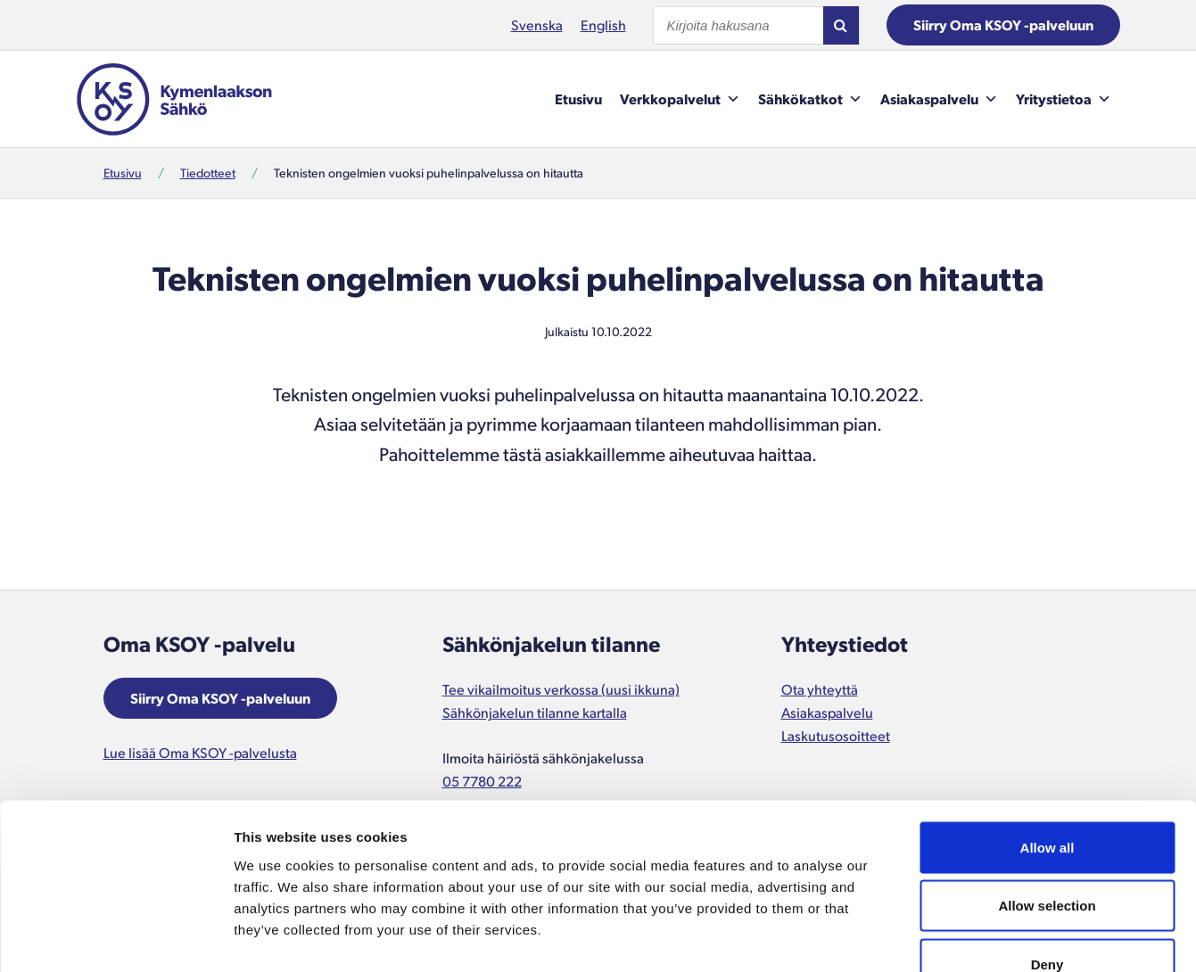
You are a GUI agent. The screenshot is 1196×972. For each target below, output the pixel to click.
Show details (936, 936)
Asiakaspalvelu (939, 99)
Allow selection (1046, 796)
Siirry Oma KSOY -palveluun (1003, 24)
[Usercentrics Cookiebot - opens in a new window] (115, 937)
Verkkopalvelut (680, 99)
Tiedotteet (207, 172)
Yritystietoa (1063, 99)
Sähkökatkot (810, 99)
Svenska (537, 24)
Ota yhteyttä (819, 689)
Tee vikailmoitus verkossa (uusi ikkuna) (561, 689)
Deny (1047, 854)
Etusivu (578, 98)
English (603, 24)
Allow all (1047, 737)
